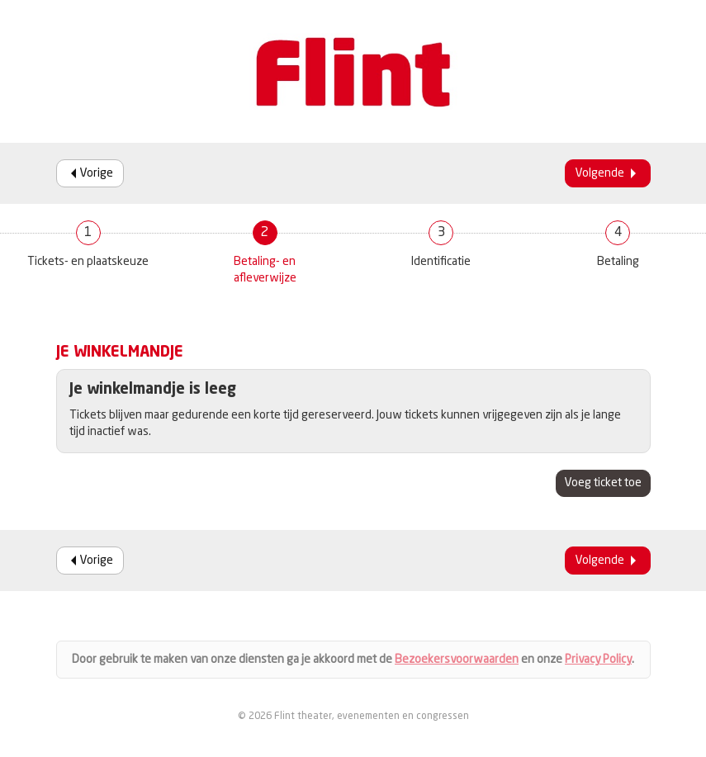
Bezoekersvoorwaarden (457, 659)
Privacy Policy (598, 659)
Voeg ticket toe (603, 483)
